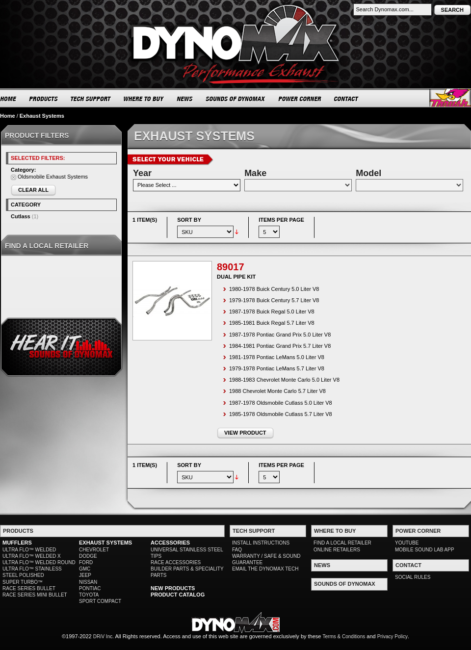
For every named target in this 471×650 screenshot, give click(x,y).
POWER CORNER (300, 98)
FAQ (237, 549)
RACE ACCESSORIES (176, 562)
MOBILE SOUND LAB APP (424, 549)
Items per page (281, 220)
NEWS (185, 98)
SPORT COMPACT (100, 601)
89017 (230, 266)
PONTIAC (90, 588)
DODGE (88, 556)
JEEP (85, 575)
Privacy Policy (392, 636)
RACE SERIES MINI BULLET (34, 595)
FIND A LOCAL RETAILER (342, 543)
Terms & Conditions (344, 636)
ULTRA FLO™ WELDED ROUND (39, 562)
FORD (86, 562)
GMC (84, 569)
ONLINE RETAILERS (337, 549)
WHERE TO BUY (144, 98)
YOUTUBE (407, 543)
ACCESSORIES (170, 543)
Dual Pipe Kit (236, 277)
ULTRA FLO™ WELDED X (31, 556)
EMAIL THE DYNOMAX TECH (265, 569)
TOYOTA (89, 595)
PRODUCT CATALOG (178, 595)
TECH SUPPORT (91, 98)
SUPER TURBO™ (22, 582)
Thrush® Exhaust (450, 98)
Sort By (189, 220)
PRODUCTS (43, 98)
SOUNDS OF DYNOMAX (236, 98)
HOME (8, 98)
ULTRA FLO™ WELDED (29, 549)
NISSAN (88, 582)
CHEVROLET (94, 549)
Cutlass (20, 216)
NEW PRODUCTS (173, 588)
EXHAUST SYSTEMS (105, 543)
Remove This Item (13, 177)
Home (7, 116)
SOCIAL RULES (412, 577)
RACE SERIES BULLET (28, 588)
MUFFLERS (17, 543)
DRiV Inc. (103, 636)
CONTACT (346, 98)
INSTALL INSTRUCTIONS (260, 543)
